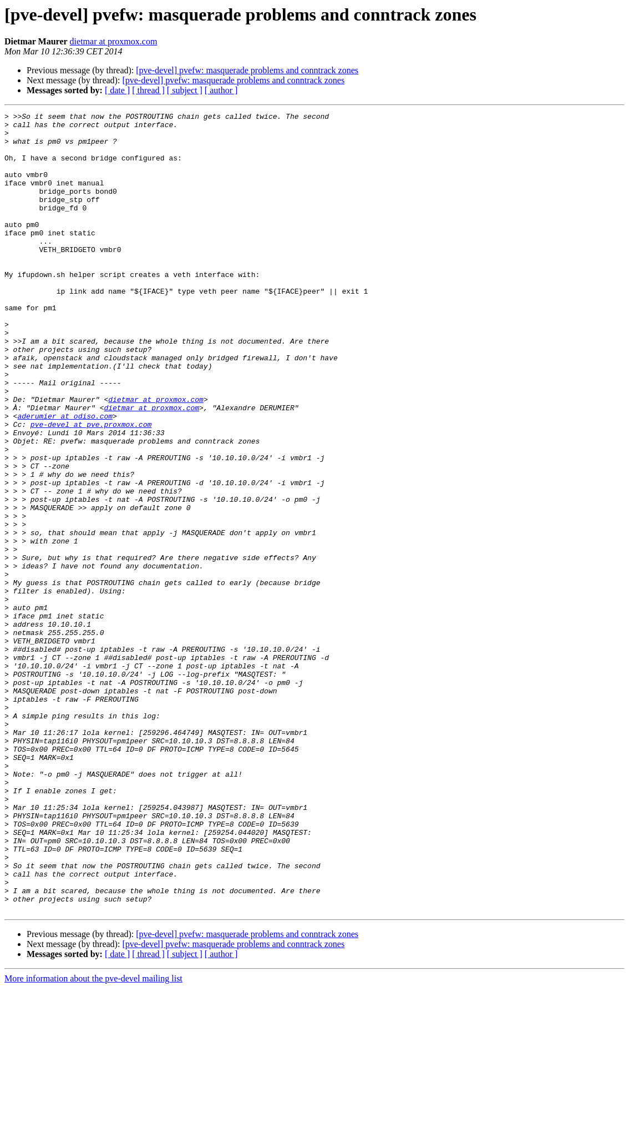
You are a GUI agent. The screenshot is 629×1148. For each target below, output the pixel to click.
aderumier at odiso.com (65, 477)
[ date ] (117, 90)
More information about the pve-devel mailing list (93, 1138)
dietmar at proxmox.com (114, 41)
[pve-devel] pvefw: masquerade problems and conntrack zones (247, 70)
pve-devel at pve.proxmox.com (91, 487)
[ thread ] (148, 90)
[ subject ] (184, 90)
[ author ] (221, 90)
